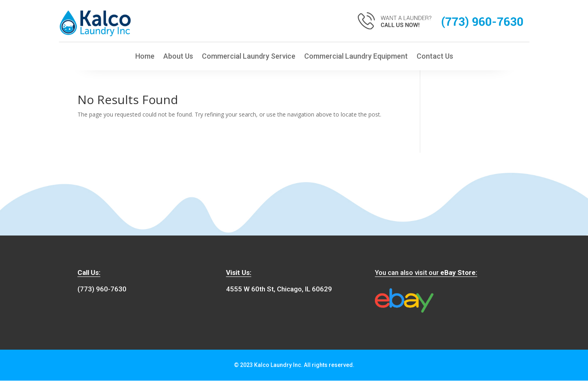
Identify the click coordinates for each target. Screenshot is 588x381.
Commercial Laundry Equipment (356, 57)
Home (145, 57)
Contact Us (435, 57)
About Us (178, 57)
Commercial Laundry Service (248, 57)
